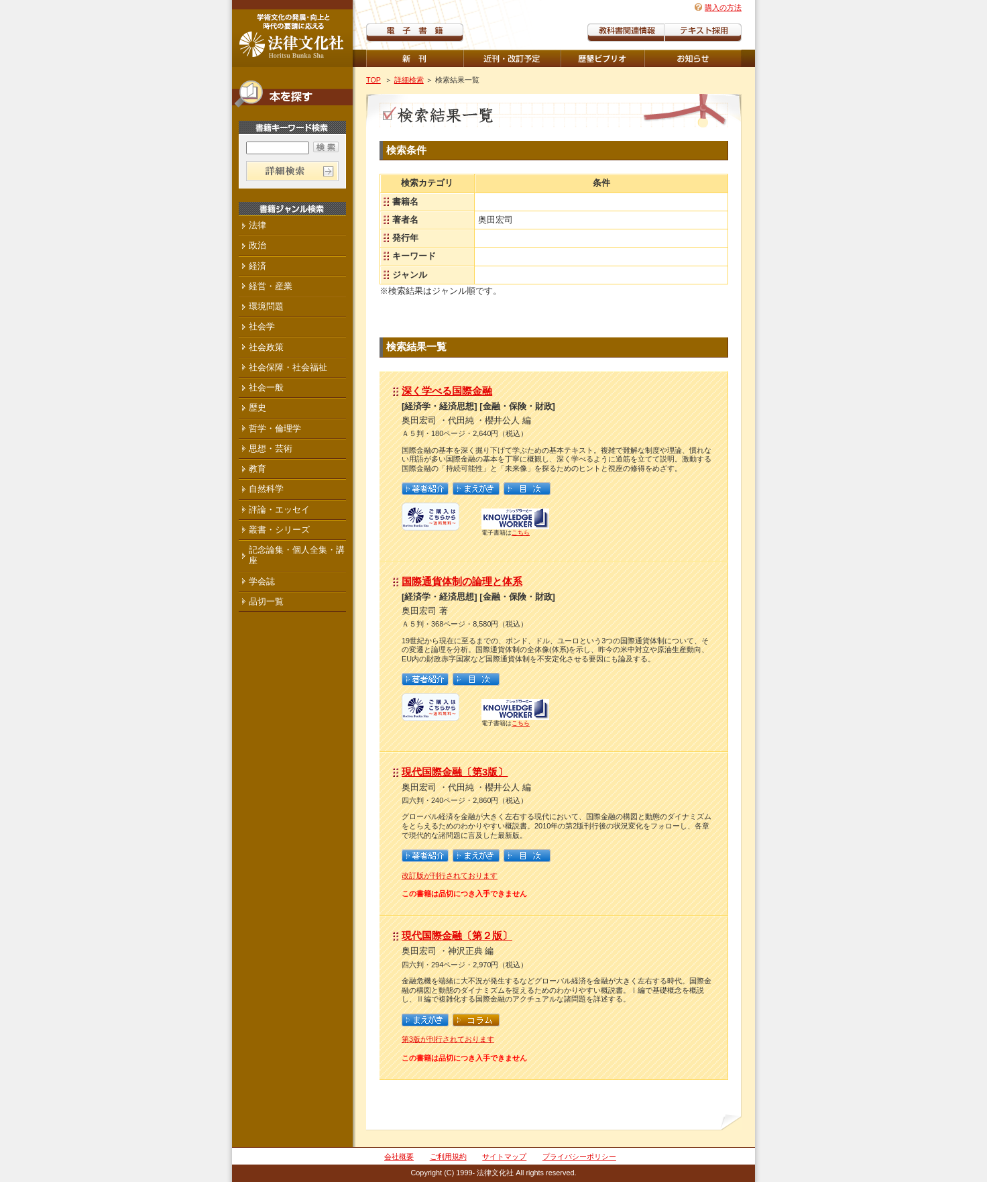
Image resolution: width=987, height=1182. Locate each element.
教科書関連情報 (625, 32)
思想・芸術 (270, 448)
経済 (257, 266)
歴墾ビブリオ (602, 58)
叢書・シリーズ (279, 530)
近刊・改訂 (512, 58)
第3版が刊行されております (448, 1039)
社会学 (262, 326)
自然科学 (266, 489)
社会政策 (266, 347)
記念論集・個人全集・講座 (297, 555)
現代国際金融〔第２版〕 (457, 935)
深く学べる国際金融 (447, 390)
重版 (693, 58)
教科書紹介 (703, 32)
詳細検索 (409, 80)
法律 (257, 225)
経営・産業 (270, 286)
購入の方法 (723, 7)
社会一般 (266, 387)
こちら (521, 532)
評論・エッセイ (279, 509)
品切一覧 (266, 601)
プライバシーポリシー (579, 1156)
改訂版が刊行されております (450, 875)
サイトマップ (504, 1156)
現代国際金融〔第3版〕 (455, 771)
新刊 (414, 58)
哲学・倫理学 (275, 428)
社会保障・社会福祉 (288, 367)
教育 (257, 469)
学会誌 (262, 581)
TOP (373, 80)
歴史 (257, 407)
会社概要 (399, 1156)
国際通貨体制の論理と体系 (462, 581)
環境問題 (266, 306)
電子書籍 (414, 32)
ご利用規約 (448, 1156)
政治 (257, 245)
